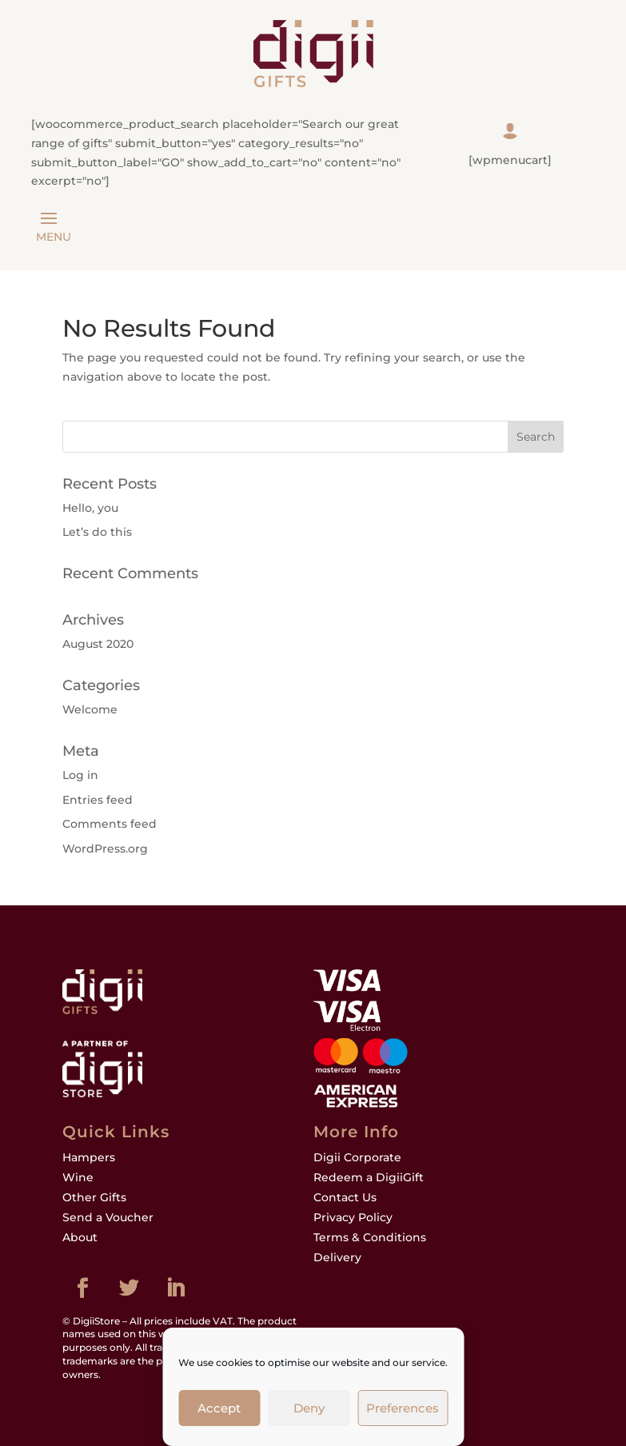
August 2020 (98, 644)
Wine (78, 1177)
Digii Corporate (357, 1157)
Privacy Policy (353, 1217)
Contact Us (345, 1197)
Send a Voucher (108, 1217)
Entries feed (97, 800)
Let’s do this (97, 532)
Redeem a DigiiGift (368, 1177)
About (80, 1237)
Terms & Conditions (369, 1237)
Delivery (337, 1257)
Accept (219, 1408)
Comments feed (109, 824)
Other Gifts (94, 1197)
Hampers (88, 1157)
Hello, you (90, 508)
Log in (80, 775)
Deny (309, 1408)
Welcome (90, 709)
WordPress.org (105, 848)
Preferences (402, 1408)
